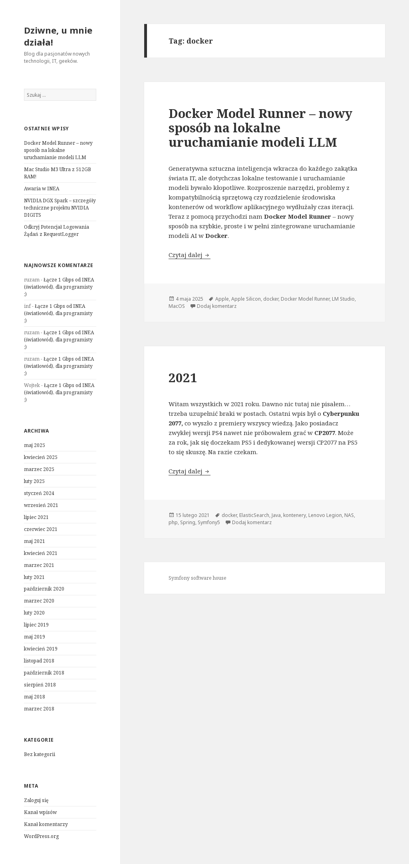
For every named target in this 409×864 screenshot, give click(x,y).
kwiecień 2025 (41, 457)
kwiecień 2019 (41, 648)
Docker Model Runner (305, 298)
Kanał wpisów (40, 812)
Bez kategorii (39, 754)
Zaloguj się (36, 800)
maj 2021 (34, 541)
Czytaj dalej (189, 255)
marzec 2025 (39, 469)
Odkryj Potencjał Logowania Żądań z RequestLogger (56, 230)
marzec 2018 (39, 708)
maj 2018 (34, 696)
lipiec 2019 (36, 624)
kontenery (294, 515)
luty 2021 (34, 577)
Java (276, 515)
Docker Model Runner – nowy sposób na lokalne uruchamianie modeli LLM (58, 150)
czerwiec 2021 (41, 529)
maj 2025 (34, 445)
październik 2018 (44, 672)
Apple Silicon (246, 298)
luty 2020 (34, 612)
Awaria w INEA (41, 188)
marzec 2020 (39, 600)
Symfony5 (209, 522)
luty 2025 (34, 481)
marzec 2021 (39, 565)
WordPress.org (41, 836)
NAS (349, 515)
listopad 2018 (39, 660)
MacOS (177, 306)
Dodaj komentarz (216, 306)
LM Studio (343, 298)
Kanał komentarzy (46, 824)
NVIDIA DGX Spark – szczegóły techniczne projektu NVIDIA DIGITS (60, 207)
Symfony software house (197, 578)
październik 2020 (44, 588)
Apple (222, 298)
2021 (183, 377)
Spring (187, 522)
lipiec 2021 (36, 517)
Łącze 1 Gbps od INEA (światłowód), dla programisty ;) (59, 286)
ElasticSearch (254, 515)
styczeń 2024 (39, 493)
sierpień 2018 (40, 684)
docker (270, 298)
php (173, 522)
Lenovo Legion (325, 515)
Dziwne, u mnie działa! (58, 36)
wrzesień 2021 (41, 505)
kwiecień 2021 (41, 553)
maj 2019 (34, 636)
